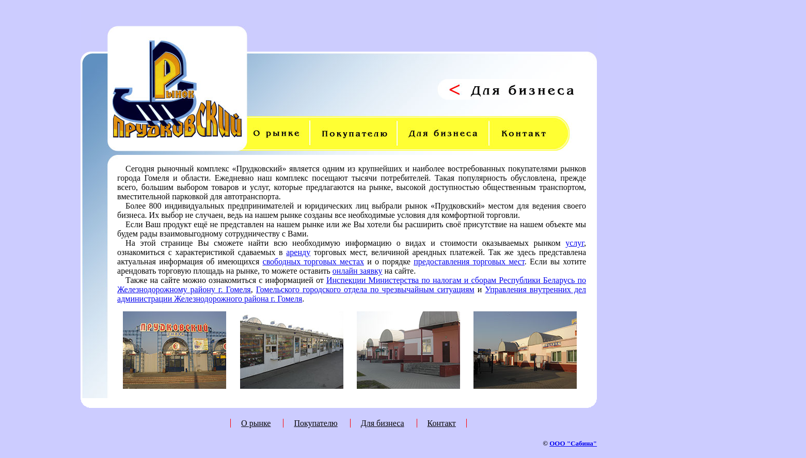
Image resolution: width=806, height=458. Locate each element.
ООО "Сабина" (573, 443)
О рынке (256, 423)
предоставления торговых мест (469, 261)
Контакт (442, 423)
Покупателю (315, 423)
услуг (574, 243)
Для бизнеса (382, 423)
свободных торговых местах (313, 261)
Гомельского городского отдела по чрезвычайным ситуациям (365, 289)
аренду (298, 252)
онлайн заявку (358, 270)
